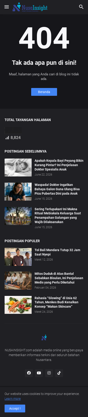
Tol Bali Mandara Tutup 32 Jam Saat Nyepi (57, 252)
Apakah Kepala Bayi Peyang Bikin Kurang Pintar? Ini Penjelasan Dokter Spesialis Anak (59, 165)
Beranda (44, 92)
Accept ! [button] (15, 408)
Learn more (13, 398)
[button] (6, 7)
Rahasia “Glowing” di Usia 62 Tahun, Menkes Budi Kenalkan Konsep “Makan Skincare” (56, 302)
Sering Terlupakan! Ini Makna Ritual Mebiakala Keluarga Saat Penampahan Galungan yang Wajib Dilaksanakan (58, 215)
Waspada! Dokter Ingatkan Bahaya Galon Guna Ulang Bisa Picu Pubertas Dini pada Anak (57, 189)
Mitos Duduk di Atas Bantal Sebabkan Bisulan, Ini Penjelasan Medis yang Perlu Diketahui (59, 278)
